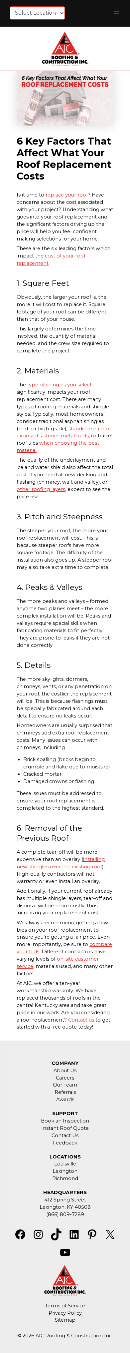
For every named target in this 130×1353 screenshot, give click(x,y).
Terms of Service (65, 1306)
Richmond (65, 1178)
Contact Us (65, 1135)
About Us (65, 1071)
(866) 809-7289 (65, 1214)
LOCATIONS (65, 1157)
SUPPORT (65, 1114)
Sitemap (65, 1320)
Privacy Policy (65, 1313)
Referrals (65, 1092)
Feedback (65, 1143)
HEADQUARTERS (65, 1192)
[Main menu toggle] (116, 13)
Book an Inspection (65, 1121)
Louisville (65, 1164)
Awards (65, 1100)
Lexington (65, 1171)
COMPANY (65, 1063)
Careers (65, 1078)
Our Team (65, 1085)
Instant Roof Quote (65, 1128)
